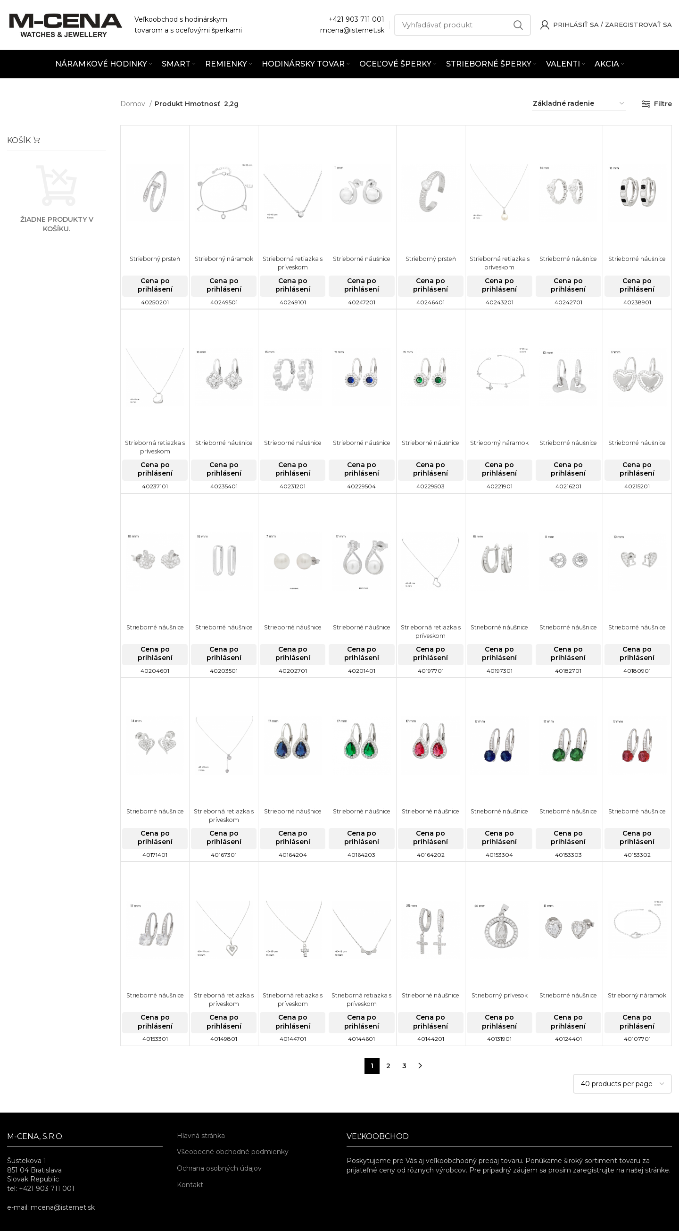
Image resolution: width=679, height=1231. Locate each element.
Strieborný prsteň (154, 258)
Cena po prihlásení (155, 284)
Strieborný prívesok (499, 995)
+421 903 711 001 (356, 19)
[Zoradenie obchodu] (579, 104)
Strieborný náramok (223, 258)
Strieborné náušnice (361, 258)
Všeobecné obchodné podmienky (233, 1151)
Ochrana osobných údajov (219, 1168)
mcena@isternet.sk (352, 30)
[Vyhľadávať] (462, 25)
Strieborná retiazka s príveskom (292, 262)
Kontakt (190, 1185)
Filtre (663, 104)
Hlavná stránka (201, 1135)
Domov (133, 104)
